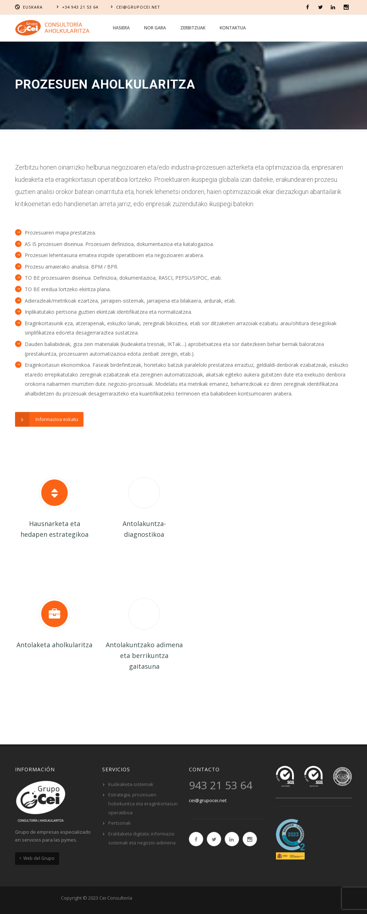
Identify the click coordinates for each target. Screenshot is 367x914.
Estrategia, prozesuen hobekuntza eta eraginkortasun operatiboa (143, 803)
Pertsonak (119, 823)
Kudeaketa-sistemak (130, 784)
